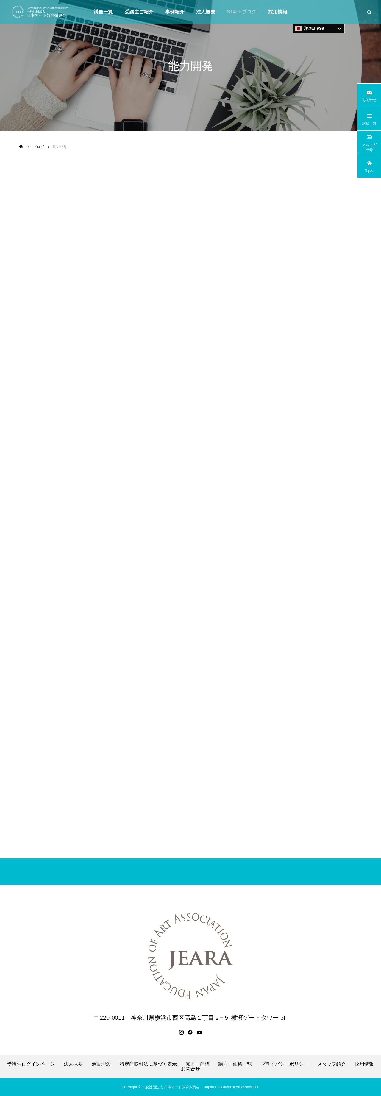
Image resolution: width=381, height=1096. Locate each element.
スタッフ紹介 (331, 1064)
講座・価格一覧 (235, 1064)
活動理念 (101, 1064)
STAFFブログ (241, 11)
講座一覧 (103, 11)
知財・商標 (198, 1064)
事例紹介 (174, 11)
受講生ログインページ (31, 1064)
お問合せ (190, 1069)
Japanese (309, 28)
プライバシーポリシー (284, 1064)
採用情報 (277, 11)
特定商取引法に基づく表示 (148, 1064)
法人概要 (205, 11)
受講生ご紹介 (139, 11)
